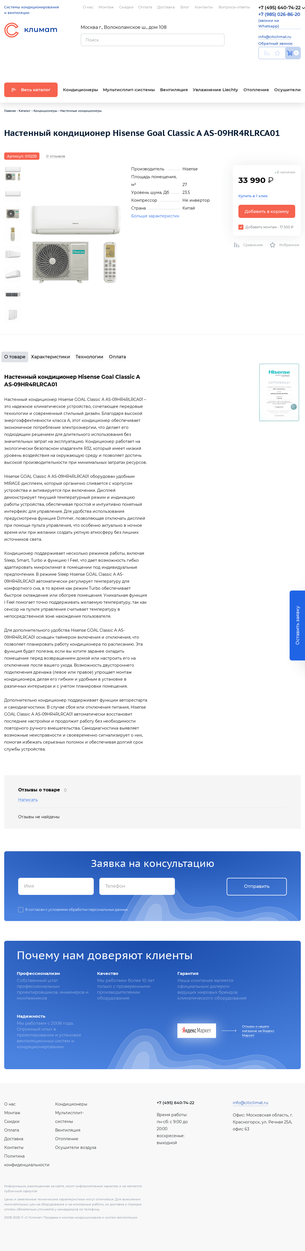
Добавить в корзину (267, 211)
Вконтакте (274, 66)
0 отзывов (55, 156)
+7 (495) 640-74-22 (175, 1102)
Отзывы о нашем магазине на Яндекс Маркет (258, 1030)
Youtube (261, 66)
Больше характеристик (155, 215)
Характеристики (50, 356)
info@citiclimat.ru (274, 36)
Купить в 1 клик (253, 196)
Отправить (256, 886)
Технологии (89, 356)
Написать (28, 800)
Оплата (117, 356)
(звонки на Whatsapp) (279, 20)
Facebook (286, 66)
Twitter (298, 66)
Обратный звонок (275, 43)
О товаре (14, 356)
